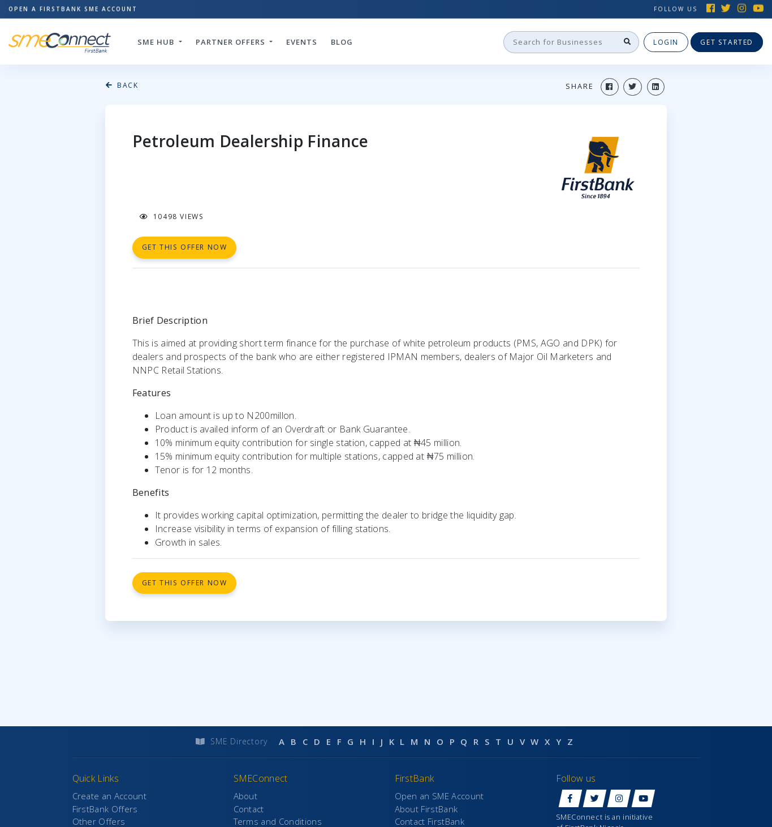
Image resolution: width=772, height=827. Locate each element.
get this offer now (184, 247)
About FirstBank (426, 809)
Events (301, 41)
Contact (249, 809)
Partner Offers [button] (232, 41)
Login (666, 41)
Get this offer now (184, 583)
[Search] (560, 42)
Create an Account (109, 796)
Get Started (726, 41)
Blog (342, 41)
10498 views (172, 216)
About (246, 796)
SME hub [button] (156, 41)
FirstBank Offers (105, 809)
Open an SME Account (439, 796)
